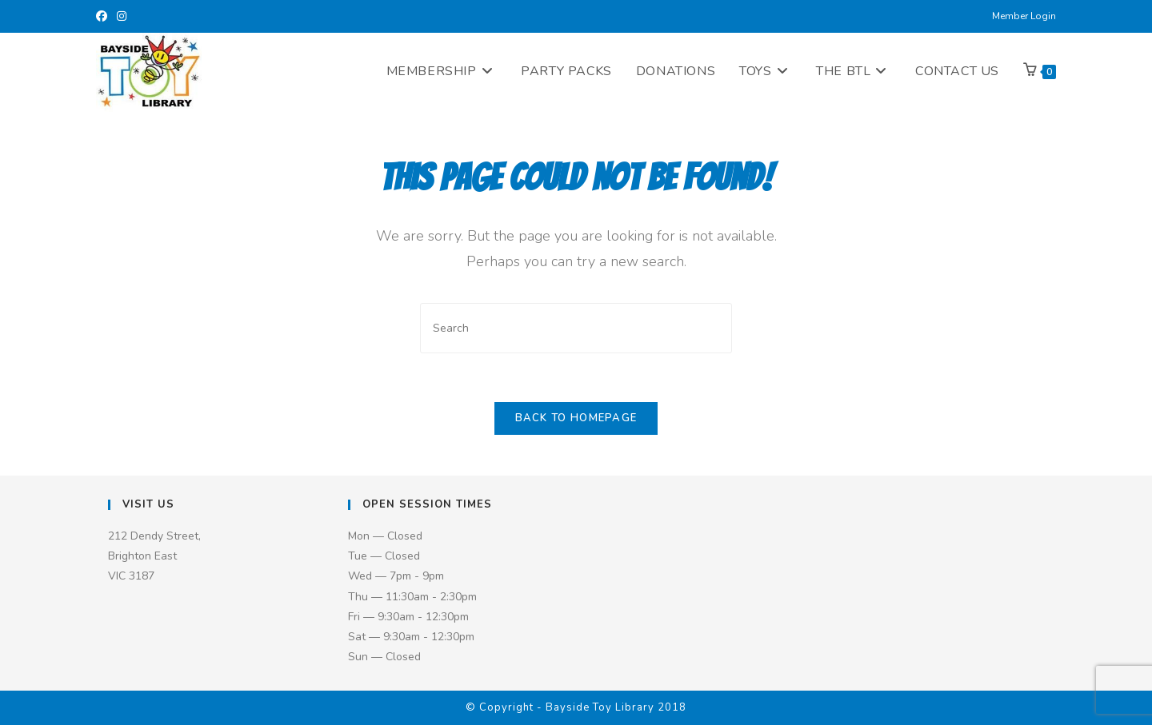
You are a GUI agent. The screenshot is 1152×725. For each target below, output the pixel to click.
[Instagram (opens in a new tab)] (121, 17)
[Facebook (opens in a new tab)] (104, 17)
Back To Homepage (576, 418)
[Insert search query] (576, 328)
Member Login (1024, 16)
